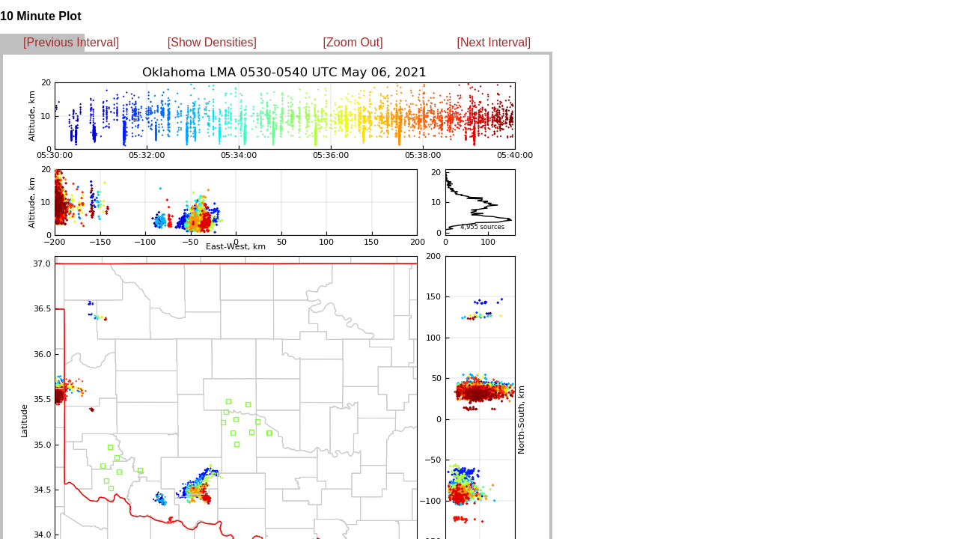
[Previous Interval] (71, 42)
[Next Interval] (494, 42)
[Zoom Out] (353, 42)
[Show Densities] (212, 42)
